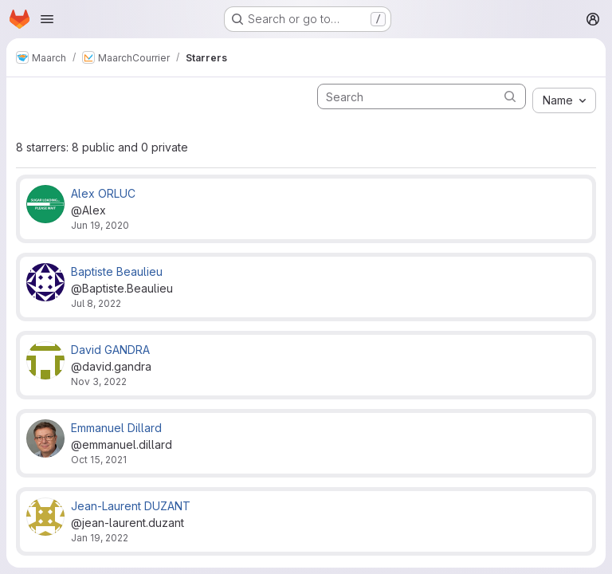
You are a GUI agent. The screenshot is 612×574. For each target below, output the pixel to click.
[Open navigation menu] (47, 19)
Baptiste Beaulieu (117, 271)
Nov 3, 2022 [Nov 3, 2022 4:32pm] (99, 381)
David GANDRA (110, 349)
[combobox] (564, 100)
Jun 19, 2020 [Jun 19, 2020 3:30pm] (100, 225)
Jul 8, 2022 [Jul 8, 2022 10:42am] (96, 303)
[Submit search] (510, 96)
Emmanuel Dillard (116, 427)
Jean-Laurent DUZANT (130, 506)
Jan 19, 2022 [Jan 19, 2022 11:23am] (99, 538)
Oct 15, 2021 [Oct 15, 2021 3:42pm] (99, 460)
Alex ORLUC (103, 193)
